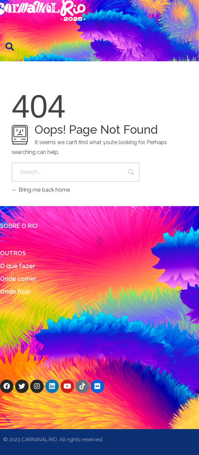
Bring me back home (41, 190)
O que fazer (17, 265)
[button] (99, 24)
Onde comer (18, 278)
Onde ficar (15, 291)
